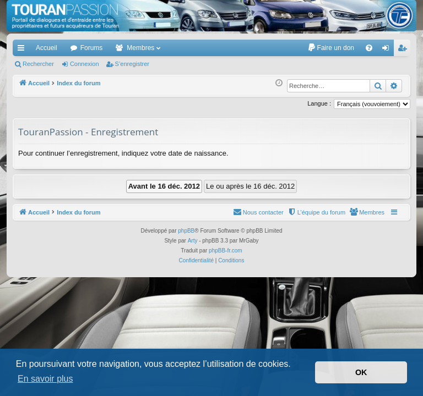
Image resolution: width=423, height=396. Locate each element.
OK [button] (361, 372)
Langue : (319, 103)
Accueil (46, 48)
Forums (91, 48)
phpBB (186, 231)
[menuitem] (331, 48)
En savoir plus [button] (45, 378)
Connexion (84, 64)
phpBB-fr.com (225, 251)
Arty (193, 241)
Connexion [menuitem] (388, 50)
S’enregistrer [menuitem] (404, 50)
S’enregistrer (132, 64)
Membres (140, 48)
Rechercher (38, 64)
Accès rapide (23, 50)
